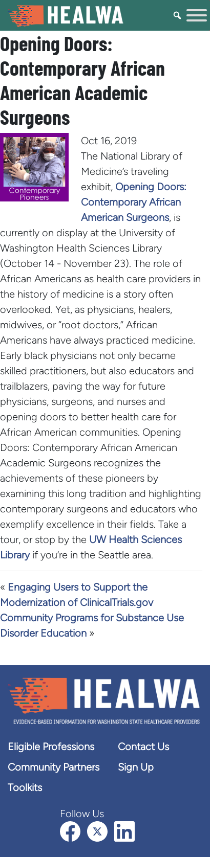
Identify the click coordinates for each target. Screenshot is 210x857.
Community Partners (53, 767)
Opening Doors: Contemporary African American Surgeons (133, 202)
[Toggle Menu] (196, 15)
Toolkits (25, 787)
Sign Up (136, 767)
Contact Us (143, 746)
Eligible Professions (51, 746)
